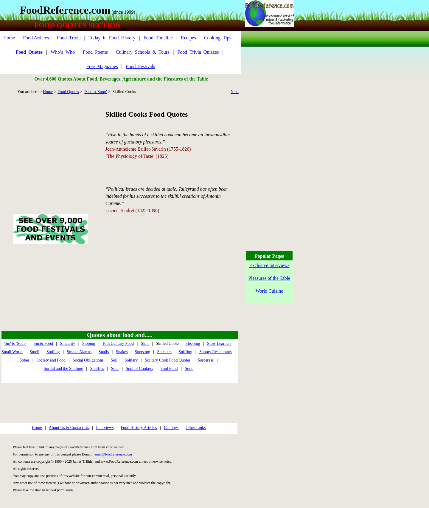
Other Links (196, 427)
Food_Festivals (140, 66)
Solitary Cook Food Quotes (168, 360)
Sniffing (185, 352)
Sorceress (206, 360)
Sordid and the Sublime (63, 368)
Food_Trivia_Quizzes (198, 52)
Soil (114, 360)
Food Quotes (68, 91)
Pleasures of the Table (269, 278)
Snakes (122, 352)
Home (9, 37)
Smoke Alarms (79, 352)
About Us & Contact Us (69, 427)
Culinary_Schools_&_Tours (142, 52)
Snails (104, 352)
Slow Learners (219, 343)
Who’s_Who (63, 52)
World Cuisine (269, 291)
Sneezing (142, 352)
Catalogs (171, 427)
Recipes (188, 37)
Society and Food (51, 360)
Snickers (164, 352)
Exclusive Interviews (269, 265)
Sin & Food (43, 343)
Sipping (88, 343)
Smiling (53, 352)
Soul (115, 368)
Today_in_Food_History (111, 37)
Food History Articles (139, 427)
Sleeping (192, 343)
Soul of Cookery (139, 368)
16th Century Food (118, 343)
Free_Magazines (102, 66)
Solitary (131, 360)
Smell (35, 352)
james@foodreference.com (113, 454)
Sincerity (67, 343)
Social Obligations (88, 360)
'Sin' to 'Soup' (95, 91)
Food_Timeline (158, 37)
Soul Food (169, 368)
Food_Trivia (68, 37)
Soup (189, 368)
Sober (24, 360)
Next (235, 91)
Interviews (105, 427)
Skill (145, 343)
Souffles (97, 368)
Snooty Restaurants (215, 352)
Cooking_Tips (217, 37)
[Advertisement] (50, 147)
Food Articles (36, 37)
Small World (12, 352)
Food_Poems (95, 52)
